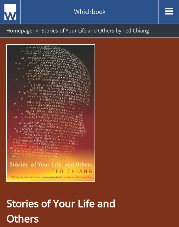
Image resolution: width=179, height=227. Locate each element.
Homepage (19, 30)
